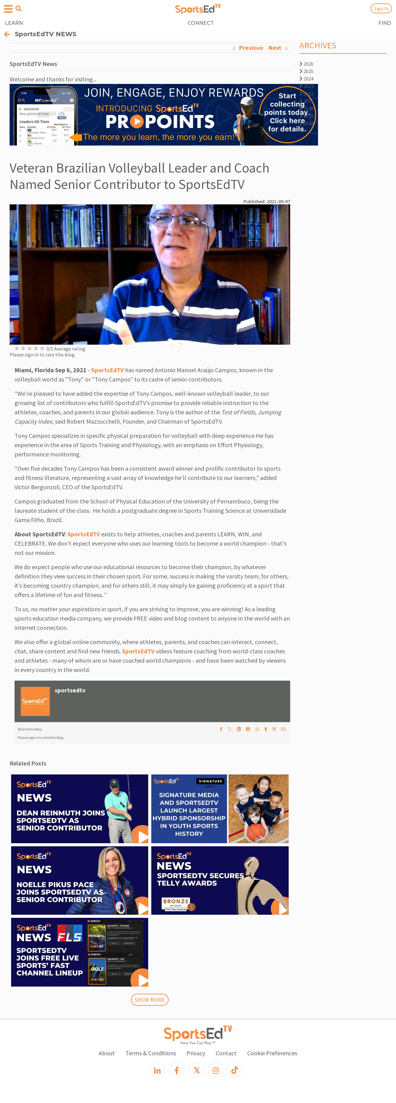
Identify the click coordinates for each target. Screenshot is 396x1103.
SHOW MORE (150, 999)
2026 (306, 64)
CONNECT (200, 23)
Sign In (381, 8)
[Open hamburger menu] (8, 9)
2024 (306, 79)
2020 (306, 108)
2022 (306, 93)
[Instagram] (215, 1070)
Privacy (196, 1053)
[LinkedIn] (157, 1070)
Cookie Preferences (272, 1053)
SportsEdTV (107, 370)
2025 (306, 71)
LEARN (14, 23)
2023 (306, 86)
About (107, 1053)
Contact (226, 1053)
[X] (196, 1070)
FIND (384, 23)
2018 (306, 123)
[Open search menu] (18, 9)
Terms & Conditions (150, 1053)
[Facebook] (176, 1070)
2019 (306, 116)
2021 (306, 101)
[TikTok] (234, 1070)
